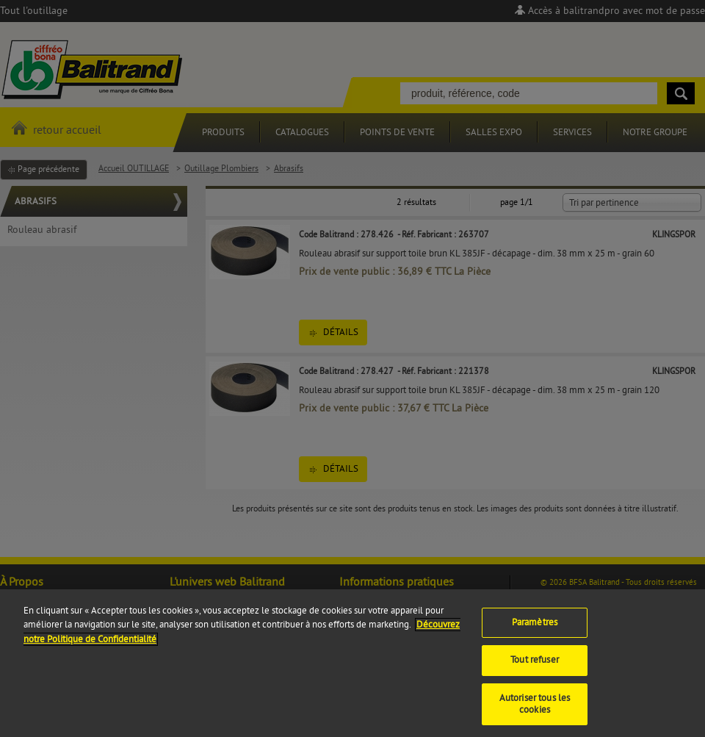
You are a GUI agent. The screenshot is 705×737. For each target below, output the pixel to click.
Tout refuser (534, 666)
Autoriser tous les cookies (534, 711)
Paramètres (534, 628)
